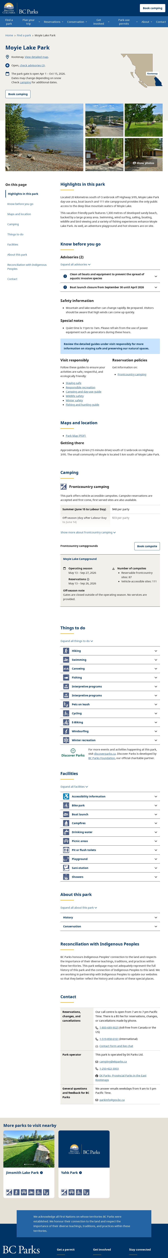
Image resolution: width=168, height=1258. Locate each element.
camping (25, 82)
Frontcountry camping (132, 374)
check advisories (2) (32, 65)
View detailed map (36, 57)
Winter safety (74, 400)
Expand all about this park (79, 907)
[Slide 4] (30, 1164)
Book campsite (147, 546)
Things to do (15, 234)
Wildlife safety (75, 396)
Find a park (24, 35)
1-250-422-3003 (109, 1068)
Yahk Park (69, 1172)
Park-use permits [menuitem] (124, 22)
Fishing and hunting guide (82, 404)
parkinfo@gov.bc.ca (112, 1100)
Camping (13, 224)
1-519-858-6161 (109, 1039)
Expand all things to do (77, 641)
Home (9, 35)
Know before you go (20, 204)
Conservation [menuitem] (75, 22)
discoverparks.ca (105, 754)
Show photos (143, 163)
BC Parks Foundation (101, 758)
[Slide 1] (24, 1164)
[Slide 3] (28, 1164)
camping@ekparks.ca (113, 1061)
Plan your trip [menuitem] (29, 22)
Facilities (12, 244)
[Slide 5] (32, 1164)
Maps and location (19, 214)
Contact (12, 279)
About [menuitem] (145, 22)
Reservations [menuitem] (52, 22)
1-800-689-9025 (109, 1027)
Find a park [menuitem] (9, 22)
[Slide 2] (26, 1164)
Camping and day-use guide (83, 391)
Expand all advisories (76, 264)
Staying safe (73, 383)
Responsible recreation (80, 387)
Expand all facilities (74, 786)
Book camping (18, 94)
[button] (110, 276)
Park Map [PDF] (76, 436)
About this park (17, 254)
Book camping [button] (152, 8)
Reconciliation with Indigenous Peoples (27, 267)
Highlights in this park (23, 194)
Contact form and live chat (116, 1046)
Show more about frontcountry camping (88, 532)
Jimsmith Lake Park (22, 1172)
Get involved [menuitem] (98, 22)
